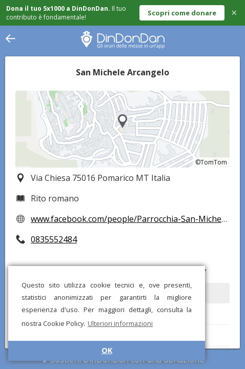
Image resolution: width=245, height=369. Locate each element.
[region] (122, 129)
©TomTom (211, 162)
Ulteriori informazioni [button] (120, 323)
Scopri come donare (182, 12)
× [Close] (234, 12)
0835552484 (54, 239)
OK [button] (106, 350)
